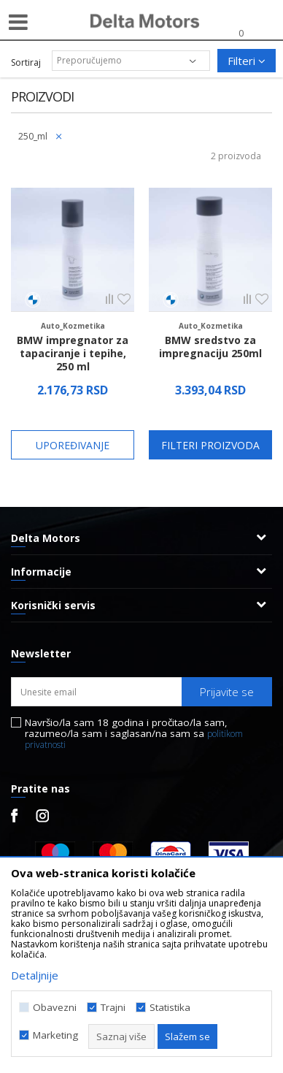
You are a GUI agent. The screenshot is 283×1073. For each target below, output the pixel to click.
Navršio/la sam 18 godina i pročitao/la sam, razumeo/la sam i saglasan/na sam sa (134, 733)
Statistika (170, 1007)
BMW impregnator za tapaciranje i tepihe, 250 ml (72, 353)
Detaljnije (34, 975)
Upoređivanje (72, 445)
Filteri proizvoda (210, 445)
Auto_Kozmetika (73, 326)
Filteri (246, 60)
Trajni (113, 1007)
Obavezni (55, 1007)
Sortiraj (26, 62)
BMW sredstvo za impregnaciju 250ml (210, 347)
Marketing (55, 1035)
